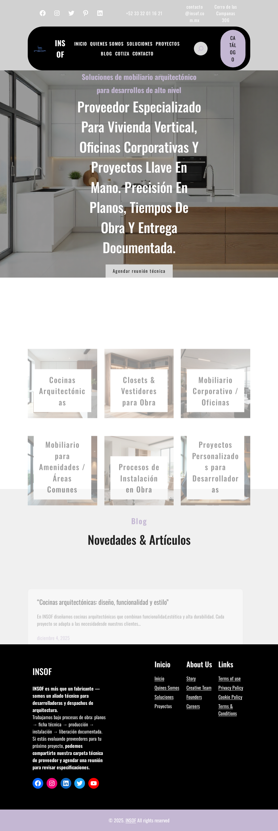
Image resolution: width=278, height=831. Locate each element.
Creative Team (198, 687)
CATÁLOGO (232, 48)
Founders (194, 696)
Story (191, 678)
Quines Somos (167, 687)
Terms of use (229, 678)
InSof (60, 48)
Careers (193, 706)
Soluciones (164, 696)
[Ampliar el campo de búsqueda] (201, 48)
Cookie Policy (230, 696)
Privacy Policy (230, 687)
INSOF (131, 820)
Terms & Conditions (227, 709)
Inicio (159, 678)
